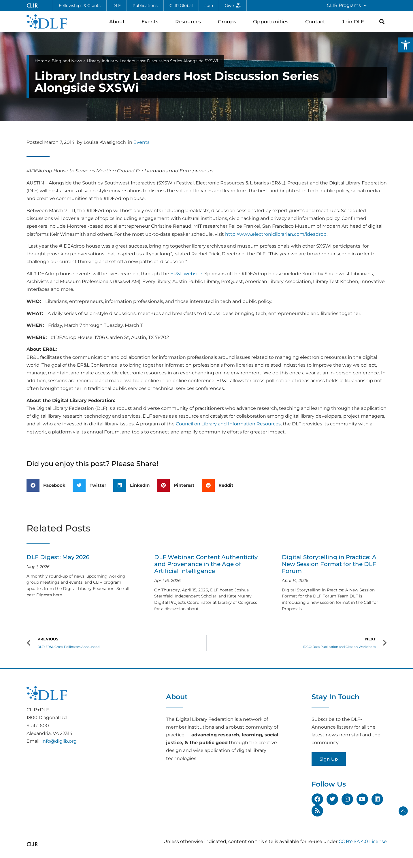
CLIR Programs (347, 5)
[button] (405, 44)
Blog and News (67, 60)
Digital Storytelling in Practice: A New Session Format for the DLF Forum (329, 564)
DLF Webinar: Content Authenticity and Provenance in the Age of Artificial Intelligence (206, 564)
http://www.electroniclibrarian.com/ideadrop (276, 234)
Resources (189, 21)
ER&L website (186, 273)
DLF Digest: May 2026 (58, 557)
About (118, 21)
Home (41, 60)
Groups (228, 21)
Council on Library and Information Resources (228, 424)
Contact (316, 21)
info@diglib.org (59, 741)
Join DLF (354, 21)
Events (151, 21)
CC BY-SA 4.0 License (363, 841)
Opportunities (272, 21)
